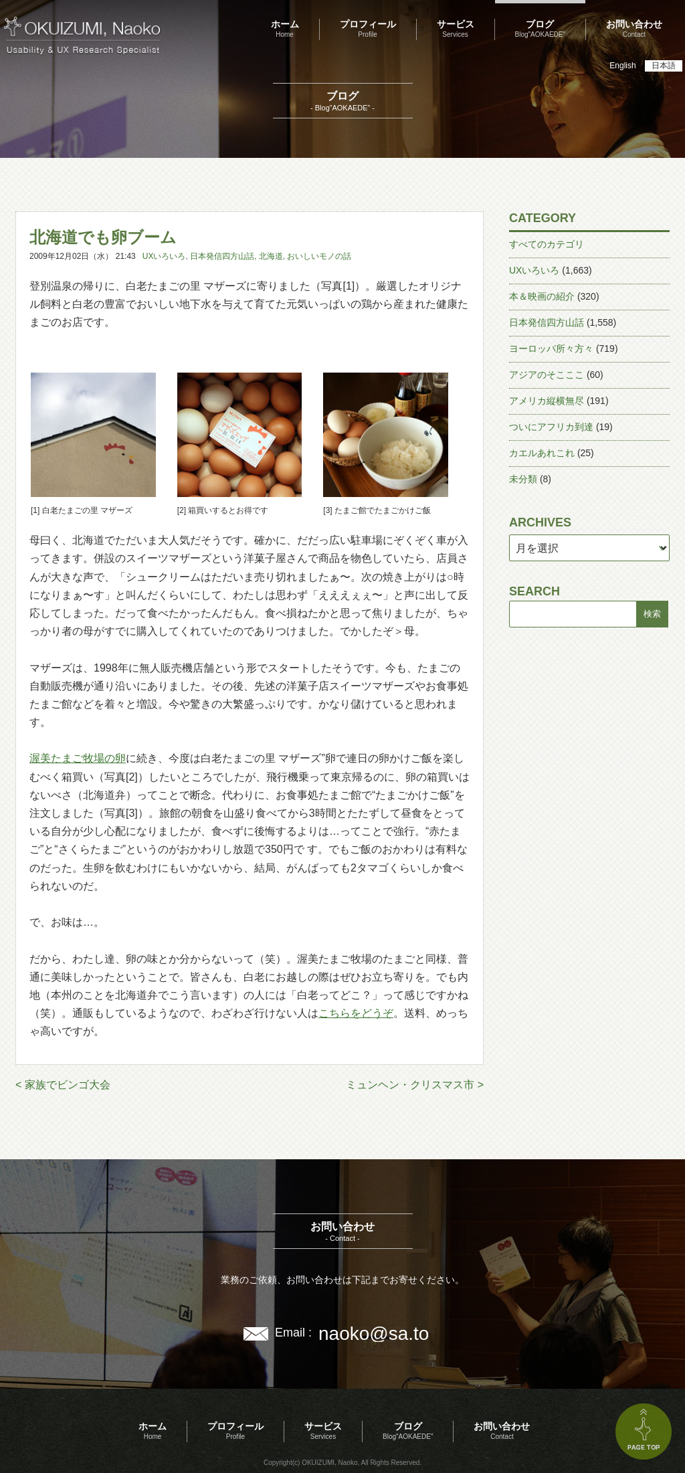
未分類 (523, 479)
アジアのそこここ (546, 374)
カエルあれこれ (542, 453)
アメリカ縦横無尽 (546, 400)
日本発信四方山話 (222, 256)
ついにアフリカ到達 (551, 426)
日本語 (664, 65)
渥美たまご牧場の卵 (77, 758)
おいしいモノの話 (319, 256)
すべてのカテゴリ (546, 244)
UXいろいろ (164, 256)
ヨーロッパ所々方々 (551, 348)
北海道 (271, 256)
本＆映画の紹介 (542, 296)
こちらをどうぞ (355, 1013)
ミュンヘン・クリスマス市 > (415, 1084)
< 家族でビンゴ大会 (62, 1084)
